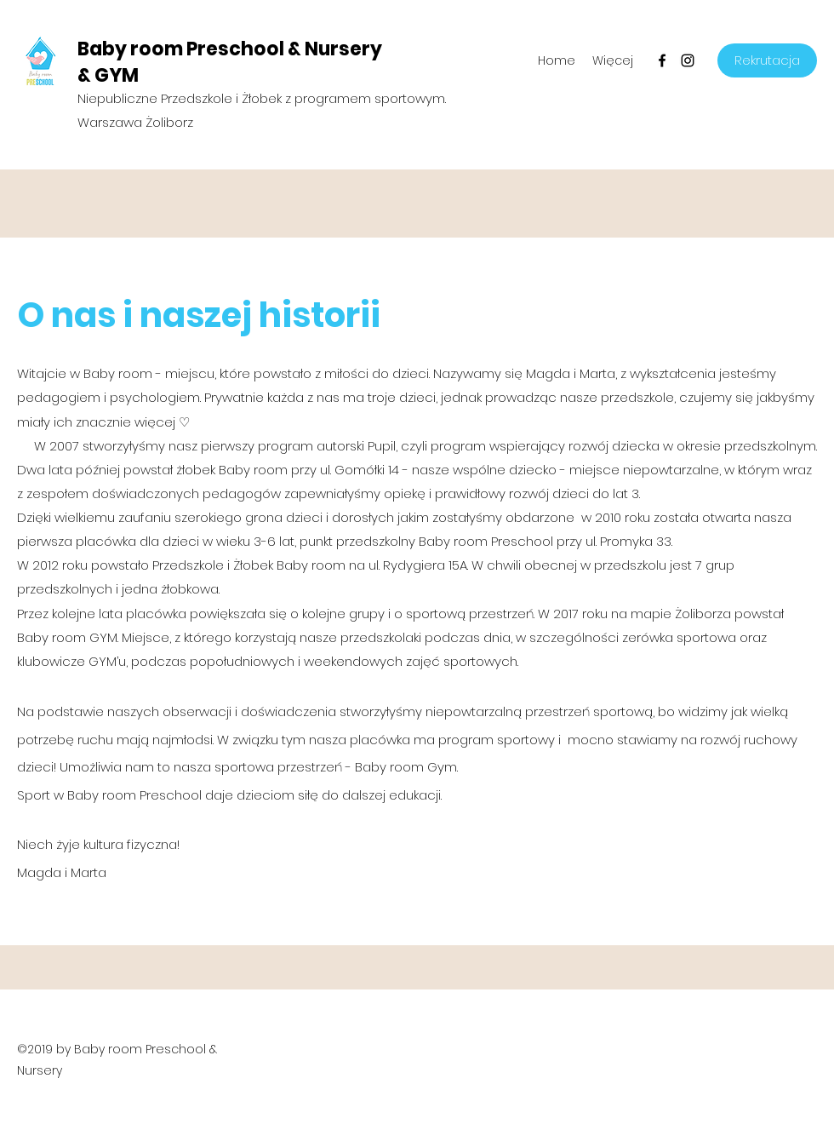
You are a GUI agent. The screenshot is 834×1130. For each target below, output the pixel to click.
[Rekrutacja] (767, 60)
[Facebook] (662, 60)
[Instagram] (687, 60)
